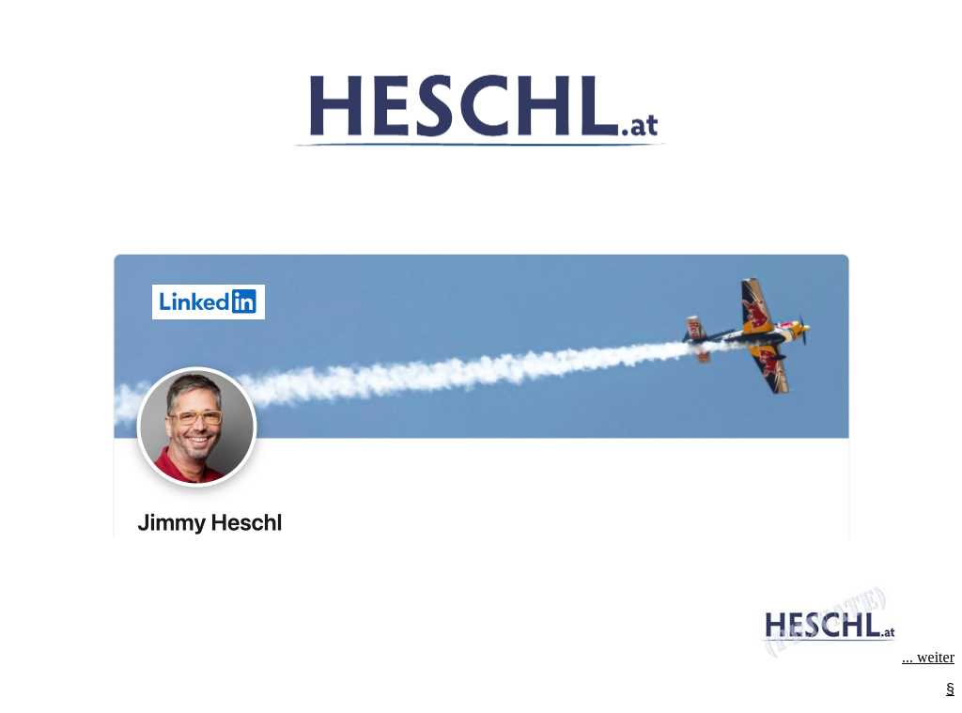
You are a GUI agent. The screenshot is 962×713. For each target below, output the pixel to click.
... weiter (855, 657)
